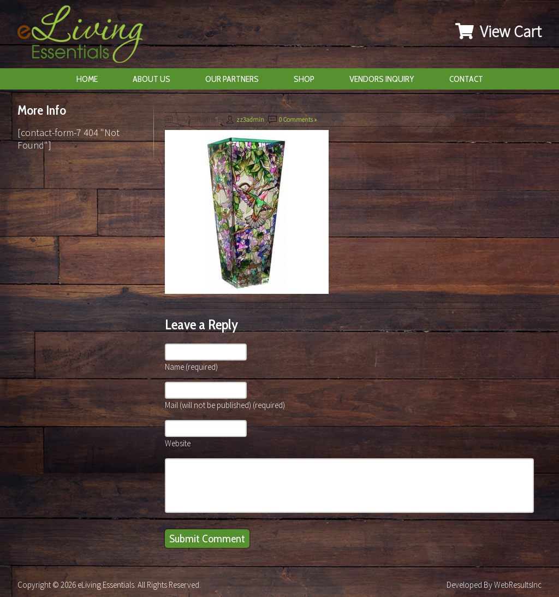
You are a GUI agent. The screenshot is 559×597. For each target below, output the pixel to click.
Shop (304, 79)
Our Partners (232, 79)
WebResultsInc (518, 585)
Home (87, 79)
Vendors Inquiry (381, 79)
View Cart (498, 31)
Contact (466, 79)
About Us (151, 79)
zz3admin (250, 119)
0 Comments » (298, 119)
